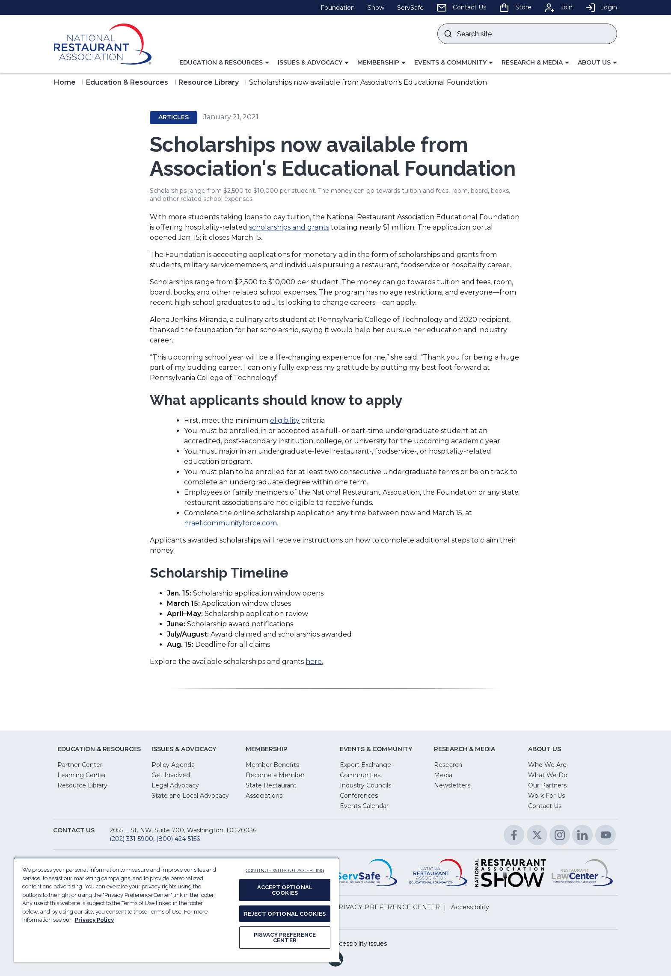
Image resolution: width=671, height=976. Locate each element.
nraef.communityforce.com (230, 523)
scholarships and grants (289, 227)
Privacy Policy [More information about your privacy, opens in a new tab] (94, 920)
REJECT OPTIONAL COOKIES (285, 914)
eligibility (285, 420)
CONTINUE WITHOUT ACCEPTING (285, 870)
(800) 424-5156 (178, 839)
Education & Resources (127, 82)
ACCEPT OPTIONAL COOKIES (284, 890)
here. (314, 662)
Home (65, 82)
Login (601, 7)
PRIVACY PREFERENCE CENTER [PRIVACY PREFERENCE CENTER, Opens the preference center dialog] (285, 938)
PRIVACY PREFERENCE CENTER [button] (387, 907)
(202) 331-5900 (131, 839)
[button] (224, 63)
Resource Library (208, 82)
